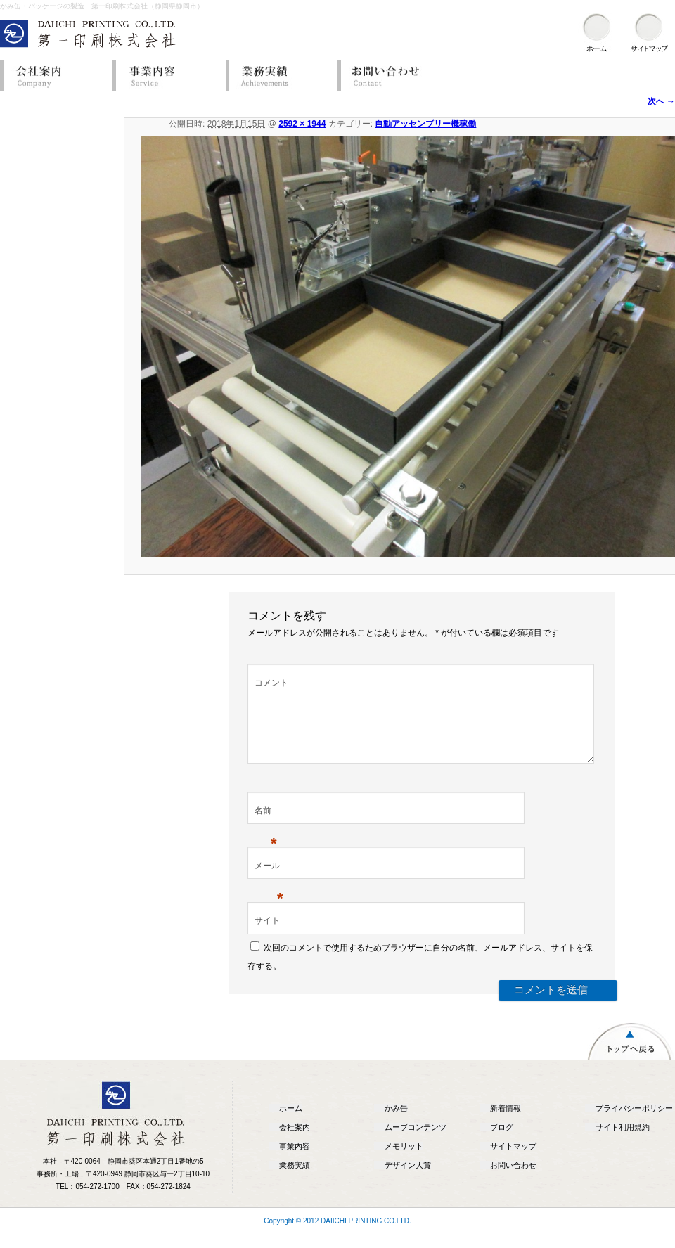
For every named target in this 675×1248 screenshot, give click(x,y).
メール (269, 883)
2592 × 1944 (302, 124)
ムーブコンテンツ (415, 1144)
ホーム (290, 1125)
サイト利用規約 (623, 1144)
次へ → (661, 101)
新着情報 (505, 1125)
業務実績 (277, 75)
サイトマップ (513, 1163)
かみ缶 (396, 1125)
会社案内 (52, 75)
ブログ (501, 1144)
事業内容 (165, 75)
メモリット (404, 1163)
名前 (266, 829)
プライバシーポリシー (634, 1125)
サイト (267, 937)
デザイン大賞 (408, 1182)
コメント (271, 683)
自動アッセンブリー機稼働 (425, 124)
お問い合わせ (390, 75)
